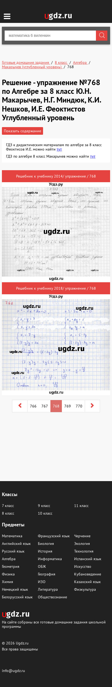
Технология (83, 551)
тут (59, 149)
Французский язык (54, 535)
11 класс (81, 505)
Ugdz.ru (22, 643)
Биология (46, 543)
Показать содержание (22, 130)
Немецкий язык (15, 589)
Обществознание (52, 597)
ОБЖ (42, 566)
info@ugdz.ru (13, 670)
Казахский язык (87, 581)
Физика (8, 574)
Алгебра (9, 558)
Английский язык (16, 543)
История (45, 551)
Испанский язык (87, 558)
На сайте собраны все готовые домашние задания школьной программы (54, 624)
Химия (7, 581)
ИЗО (42, 581)
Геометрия (10, 566)
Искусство (82, 566)
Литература (48, 589)
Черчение (82, 535)
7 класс (8, 505)
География (46, 574)
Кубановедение (87, 574)
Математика (12, 535)
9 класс (44, 505)
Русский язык (13, 551)
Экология (82, 543)
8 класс (8, 513)
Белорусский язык (17, 597)
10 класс (45, 513)
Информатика (50, 558)
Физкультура (85, 589)
